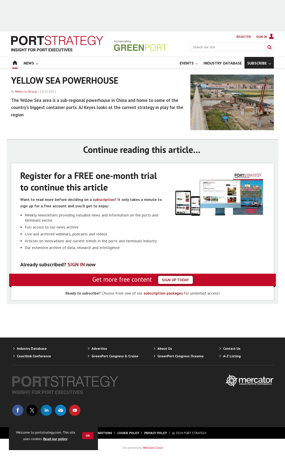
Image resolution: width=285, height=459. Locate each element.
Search (269, 47)
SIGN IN (76, 264)
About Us (164, 348)
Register (243, 36)
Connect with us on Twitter (32, 410)
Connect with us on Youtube (75, 410)
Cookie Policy (128, 433)
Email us (60, 410)
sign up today (175, 279)
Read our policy (55, 439)
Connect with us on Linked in (46, 410)
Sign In (261, 36)
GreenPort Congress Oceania (180, 356)
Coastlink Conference (34, 356)
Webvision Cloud (153, 447)
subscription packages (163, 293)
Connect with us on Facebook (18, 410)
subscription (104, 199)
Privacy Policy (155, 433)
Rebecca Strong (26, 91)
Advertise (99, 348)
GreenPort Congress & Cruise (115, 356)
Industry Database (32, 348)
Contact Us (231, 348)
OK (88, 436)
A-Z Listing (232, 356)
